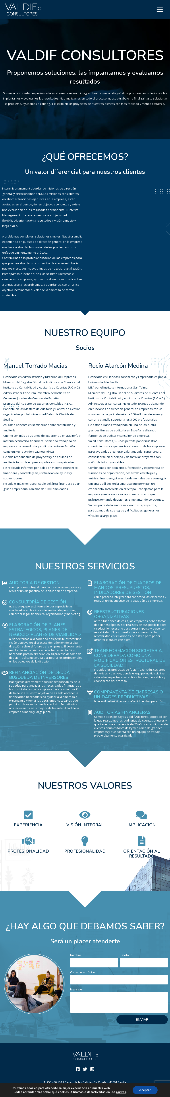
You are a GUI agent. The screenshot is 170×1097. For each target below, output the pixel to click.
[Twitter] (85, 1069)
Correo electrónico (82, 972)
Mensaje (76, 989)
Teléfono (126, 955)
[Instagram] (92, 1069)
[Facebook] (77, 1069)
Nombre (75, 955)
